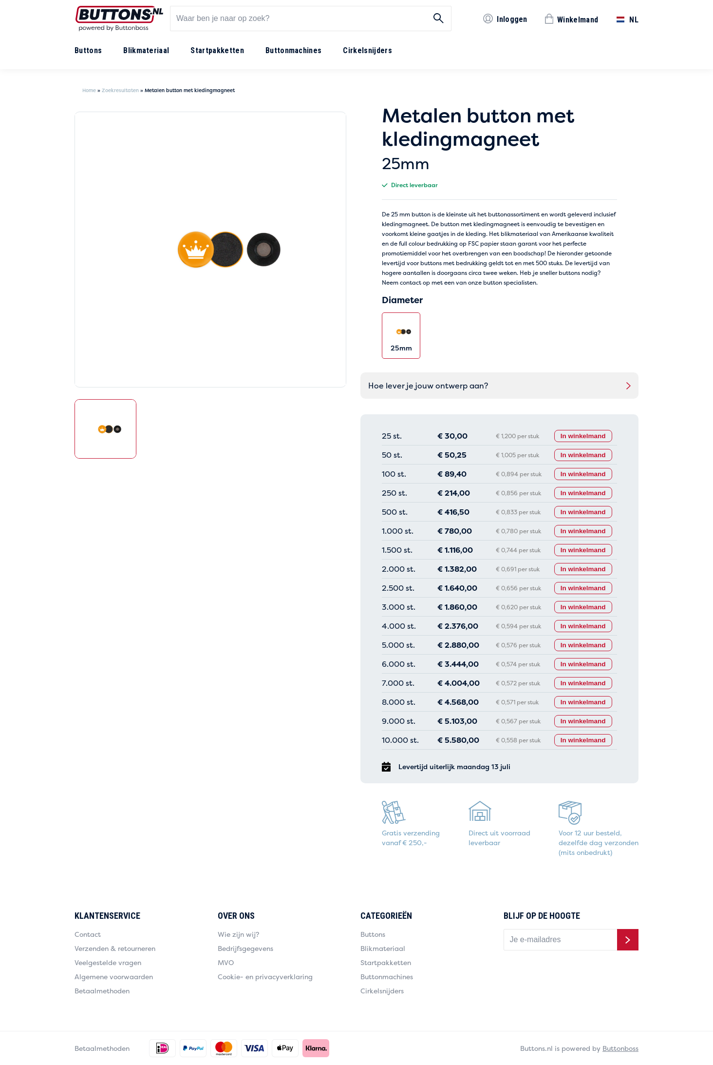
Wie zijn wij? (238, 934)
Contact (88, 934)
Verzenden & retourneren (115, 948)
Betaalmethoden (102, 990)
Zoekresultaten (120, 90)
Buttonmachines (293, 50)
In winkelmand (581, 436)
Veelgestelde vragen (108, 962)
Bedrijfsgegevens (245, 948)
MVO (226, 962)
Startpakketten (217, 50)
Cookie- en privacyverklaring (265, 976)
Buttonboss (620, 1048)
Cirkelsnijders (367, 50)
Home (89, 90)
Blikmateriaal (146, 50)
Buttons (88, 50)
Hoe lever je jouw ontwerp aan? (428, 385)
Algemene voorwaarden (114, 976)
